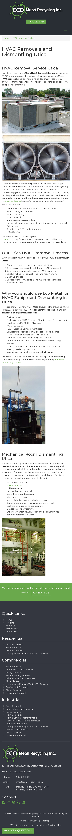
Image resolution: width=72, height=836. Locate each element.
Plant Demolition (14, 715)
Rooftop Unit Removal (17, 687)
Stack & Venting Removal (18, 675)
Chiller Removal (13, 690)
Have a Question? (18, 830)
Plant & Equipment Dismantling (21, 718)
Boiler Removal (13, 647)
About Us (10, 626)
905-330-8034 (36, 22)
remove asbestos (12, 201)
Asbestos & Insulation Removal (21, 678)
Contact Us (41, 592)
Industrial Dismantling (16, 724)
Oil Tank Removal (14, 645)
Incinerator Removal (16, 693)
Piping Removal (13, 672)
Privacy (33, 821)
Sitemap (46, 821)
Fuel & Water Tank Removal (19, 669)
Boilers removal (14, 485)
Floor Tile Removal (15, 681)
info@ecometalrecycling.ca (29, 782)
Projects (10, 623)
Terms (23, 821)
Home (9, 620)
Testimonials (12, 629)
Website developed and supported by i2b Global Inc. (36, 825)
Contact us (7, 239)
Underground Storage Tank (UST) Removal (27, 653)
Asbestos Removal (15, 650)
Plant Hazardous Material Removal (23, 721)
